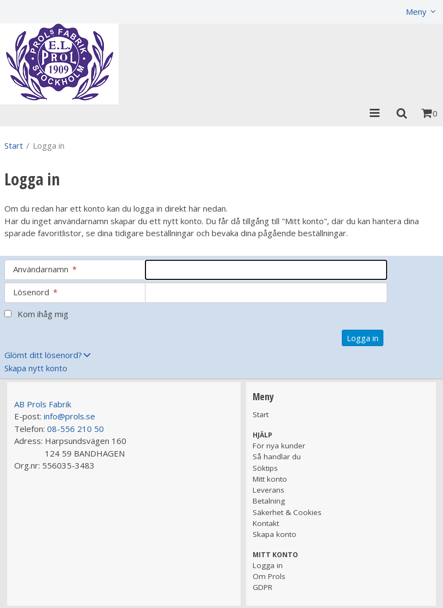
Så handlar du (277, 456)
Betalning (269, 501)
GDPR (262, 587)
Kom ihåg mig (43, 313)
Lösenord (35, 292)
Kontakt (266, 523)
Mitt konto (270, 479)
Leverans (268, 490)
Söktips (265, 468)
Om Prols (269, 576)
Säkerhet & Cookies (287, 512)
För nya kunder (279, 446)
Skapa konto (274, 534)
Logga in (268, 565)
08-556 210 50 (75, 428)
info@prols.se (69, 416)
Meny (416, 11)
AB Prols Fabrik (42, 404)
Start (13, 145)
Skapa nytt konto (35, 368)
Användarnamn (45, 269)
